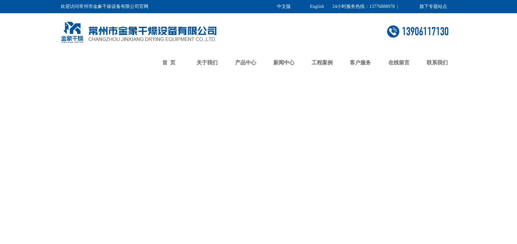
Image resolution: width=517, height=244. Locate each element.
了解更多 (137, 193)
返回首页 (137, 85)
